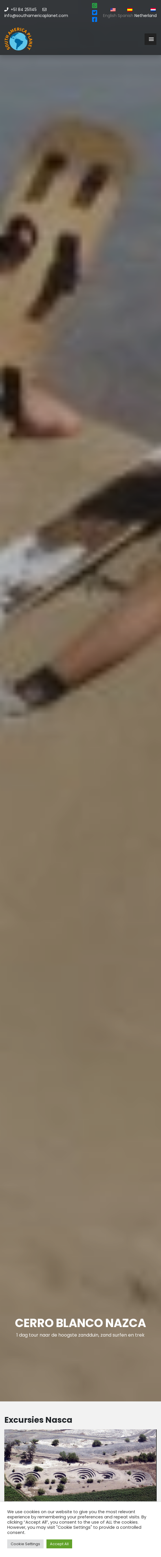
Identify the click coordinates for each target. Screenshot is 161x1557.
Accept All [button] (59, 1544)
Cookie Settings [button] (25, 1544)
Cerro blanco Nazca (80, 1323)
